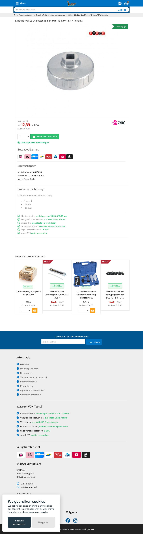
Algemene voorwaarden (30, 390)
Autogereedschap (25, 15)
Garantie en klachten (29, 394)
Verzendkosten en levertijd (32, 377)
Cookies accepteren (19, 522)
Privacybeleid (25, 386)
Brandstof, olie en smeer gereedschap (50, 15)
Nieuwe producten (28, 368)
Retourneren (25, 373)
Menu (21, 3)
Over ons (23, 364)
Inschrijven (94, 342)
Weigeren (43, 522)
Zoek (122, 10)
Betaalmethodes (27, 381)
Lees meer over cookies (35, 512)
